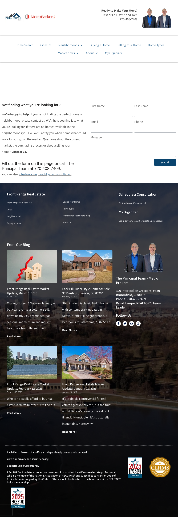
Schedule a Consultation (138, 194)
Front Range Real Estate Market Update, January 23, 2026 (83, 387)
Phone (138, 122)
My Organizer (128, 212)
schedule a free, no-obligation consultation (47, 174)
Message (96, 137)
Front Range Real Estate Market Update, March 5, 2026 (28, 292)
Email (94, 122)
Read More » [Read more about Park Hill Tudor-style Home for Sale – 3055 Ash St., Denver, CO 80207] (69, 331)
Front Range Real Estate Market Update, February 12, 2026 (28, 387)
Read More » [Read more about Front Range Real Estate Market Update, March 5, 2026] (14, 337)
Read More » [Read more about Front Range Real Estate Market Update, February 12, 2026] (14, 414)
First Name (98, 106)
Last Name (141, 106)
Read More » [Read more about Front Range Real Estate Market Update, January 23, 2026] (69, 433)
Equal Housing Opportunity (23, 467)
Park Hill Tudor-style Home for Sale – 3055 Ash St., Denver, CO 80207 (87, 292)
